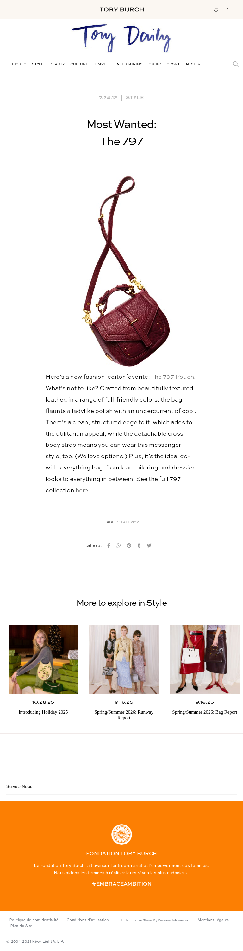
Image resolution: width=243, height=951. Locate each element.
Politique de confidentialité (34, 920)
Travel (101, 64)
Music (154, 64)
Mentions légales (213, 920)
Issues (19, 64)
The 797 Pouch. (173, 377)
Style (38, 64)
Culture (79, 64)
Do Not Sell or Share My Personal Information (156, 920)
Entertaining (128, 64)
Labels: (112, 522)
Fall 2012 (130, 522)
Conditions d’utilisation (88, 920)
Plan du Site (21, 926)
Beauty (57, 64)
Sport (173, 64)
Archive (194, 64)
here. (83, 491)
